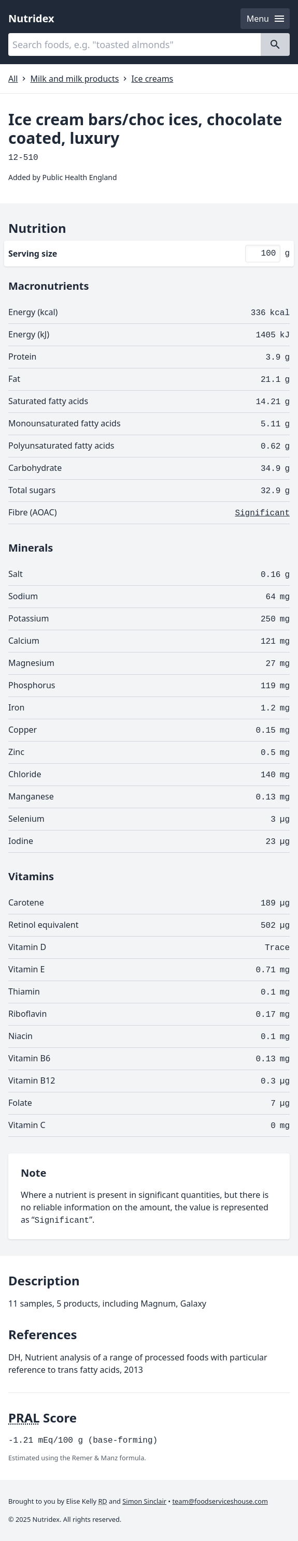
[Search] (275, 44)
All (13, 78)
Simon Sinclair (144, 1501)
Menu (266, 18)
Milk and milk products (74, 78)
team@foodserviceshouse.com (220, 1501)
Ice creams (152, 78)
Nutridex (31, 18)
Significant (262, 513)
